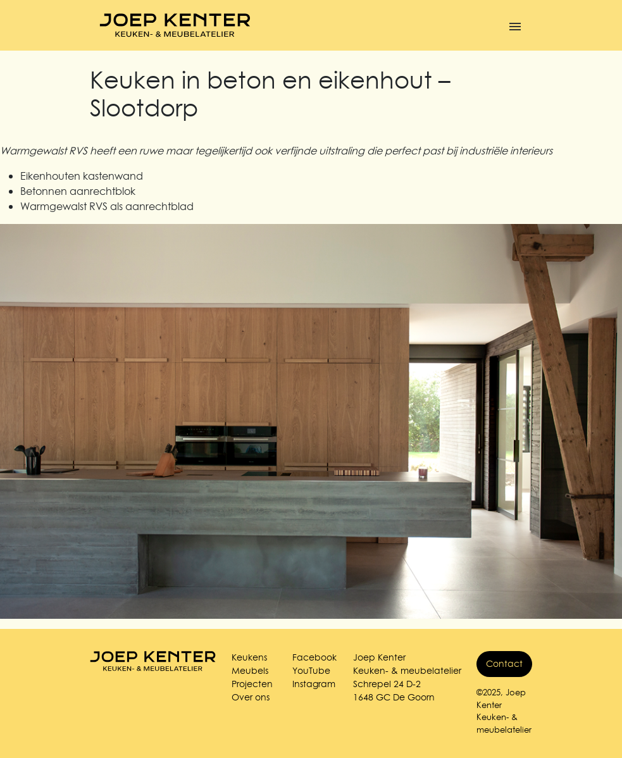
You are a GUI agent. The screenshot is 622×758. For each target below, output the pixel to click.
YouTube (311, 670)
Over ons (251, 697)
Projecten (252, 684)
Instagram (313, 684)
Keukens (249, 657)
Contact (504, 663)
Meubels (250, 670)
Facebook (314, 657)
